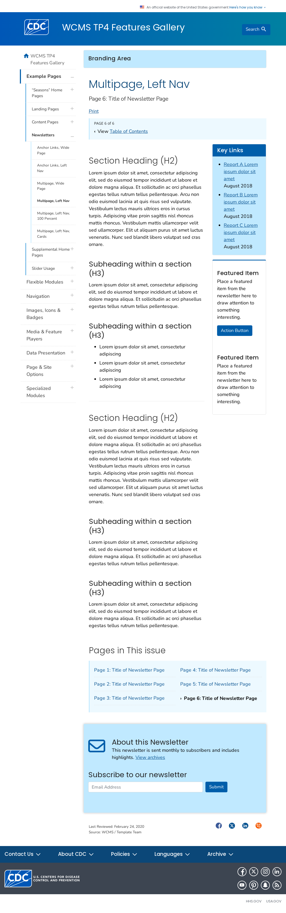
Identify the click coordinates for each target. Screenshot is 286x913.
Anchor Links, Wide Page (53, 150)
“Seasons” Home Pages (47, 93)
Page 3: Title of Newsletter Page (129, 698)
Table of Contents (129, 131)
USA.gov (273, 901)
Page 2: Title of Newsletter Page (129, 684)
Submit (216, 787)
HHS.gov (254, 901)
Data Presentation (46, 353)
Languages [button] (172, 854)
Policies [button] (124, 854)
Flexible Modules (45, 282)
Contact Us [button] (23, 854)
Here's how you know (247, 7)
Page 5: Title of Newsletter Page (215, 684)
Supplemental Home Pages (51, 252)
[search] (256, 29)
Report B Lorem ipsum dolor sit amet (241, 202)
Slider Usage (43, 268)
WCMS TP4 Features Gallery (123, 27)
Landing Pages (45, 109)
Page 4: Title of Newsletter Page (215, 670)
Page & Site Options (39, 370)
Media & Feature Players (44, 335)
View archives (150, 757)
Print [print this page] (94, 111)
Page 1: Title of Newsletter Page (129, 670)
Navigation (38, 296)
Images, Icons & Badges (43, 314)
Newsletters (43, 135)
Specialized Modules (39, 392)
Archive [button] (220, 854)
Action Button (235, 330)
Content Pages (45, 122)
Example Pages (44, 76)
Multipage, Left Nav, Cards (53, 233)
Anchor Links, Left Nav (52, 168)
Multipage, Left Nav (53, 200)
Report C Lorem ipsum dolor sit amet (241, 232)
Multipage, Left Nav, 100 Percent (53, 216)
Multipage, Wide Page (50, 186)
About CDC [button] (76, 854)
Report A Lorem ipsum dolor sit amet (241, 171)
